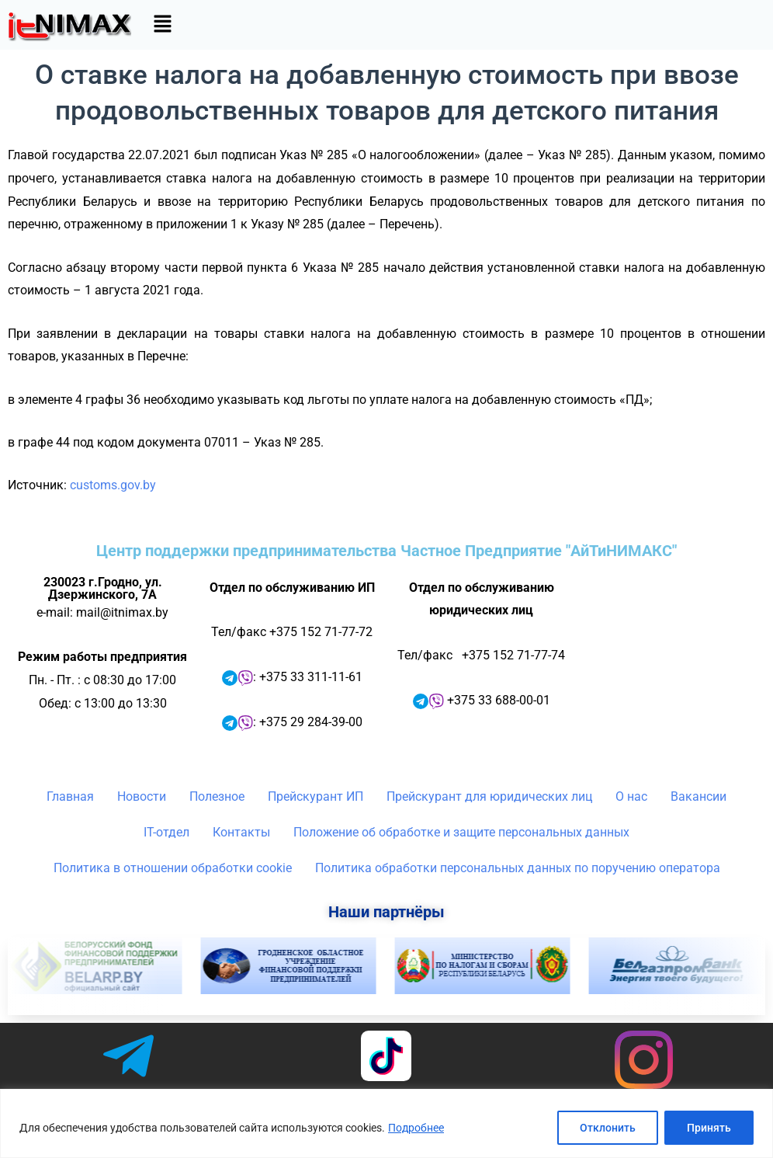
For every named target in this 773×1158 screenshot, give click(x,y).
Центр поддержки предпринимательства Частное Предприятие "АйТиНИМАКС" (386, 550)
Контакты (241, 832)
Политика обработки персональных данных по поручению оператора (517, 868)
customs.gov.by (113, 485)
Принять (709, 1127)
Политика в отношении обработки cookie (173, 868)
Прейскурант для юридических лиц (489, 796)
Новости (141, 796)
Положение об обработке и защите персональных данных (461, 832)
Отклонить (608, 1127)
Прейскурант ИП (315, 796)
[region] (386, 1123)
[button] (162, 25)
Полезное (216, 796)
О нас (631, 796)
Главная (70, 796)
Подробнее (416, 1127)
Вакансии (698, 796)
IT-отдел (166, 832)
